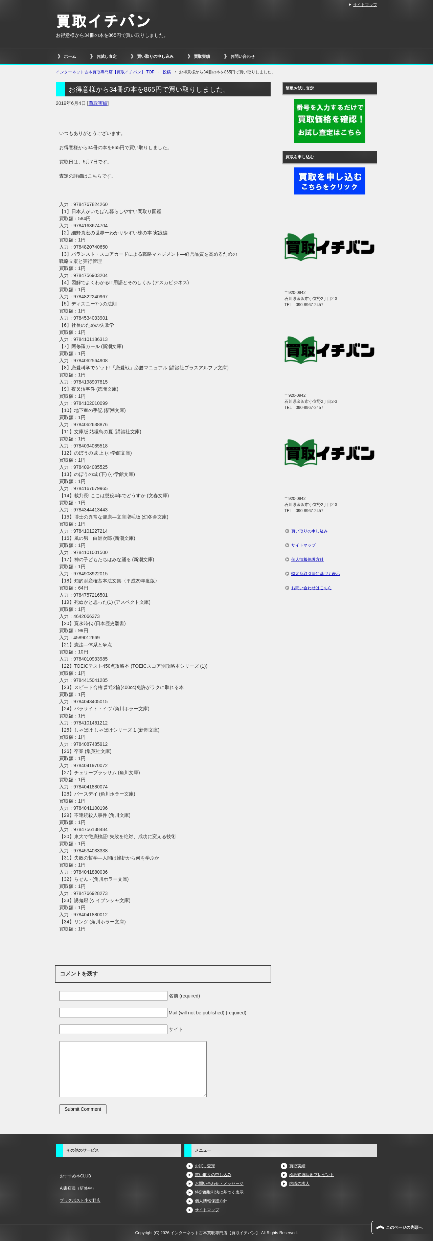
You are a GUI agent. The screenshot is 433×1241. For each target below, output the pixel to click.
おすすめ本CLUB (75, 1176)
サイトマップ (303, 545)
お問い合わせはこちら (311, 587)
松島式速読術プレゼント (311, 1174)
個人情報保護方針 (307, 559)
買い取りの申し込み (155, 56)
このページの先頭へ (404, 1227)
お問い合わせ (242, 56)
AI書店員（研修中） (78, 1188)
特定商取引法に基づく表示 (315, 573)
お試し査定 (106, 56)
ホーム (70, 56)
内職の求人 (299, 1183)
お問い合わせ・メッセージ (219, 1183)
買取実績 (202, 56)
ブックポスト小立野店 (80, 1200)
